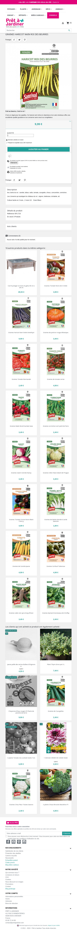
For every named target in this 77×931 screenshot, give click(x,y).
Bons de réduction (11, 903)
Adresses (8, 901)
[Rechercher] (38, 30)
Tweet (19, 40)
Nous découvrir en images (14, 882)
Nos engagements (13, 848)
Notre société (11, 869)
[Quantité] (20, 135)
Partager (14, 40)
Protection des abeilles (13, 853)
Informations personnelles (14, 896)
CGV (7, 877)
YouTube (13, 842)
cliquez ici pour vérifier (54, 925)
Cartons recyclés (11, 855)
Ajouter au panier (38, 149)
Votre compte (11, 893)
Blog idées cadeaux (12, 865)
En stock (10, 217)
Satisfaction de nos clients (14, 851)
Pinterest (25, 40)
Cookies (8, 879)
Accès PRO (12, 823)
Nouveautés (9, 858)
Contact (8, 886)
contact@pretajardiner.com (14, 923)
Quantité (10, 133)
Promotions (9, 884)
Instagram (24, 842)
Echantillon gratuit (11, 860)
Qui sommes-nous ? (12, 872)
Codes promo (10, 862)
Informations (11, 908)
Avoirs (7, 899)
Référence (10, 213)
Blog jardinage (10, 889)
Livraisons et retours (12, 875)
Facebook (8, 842)
